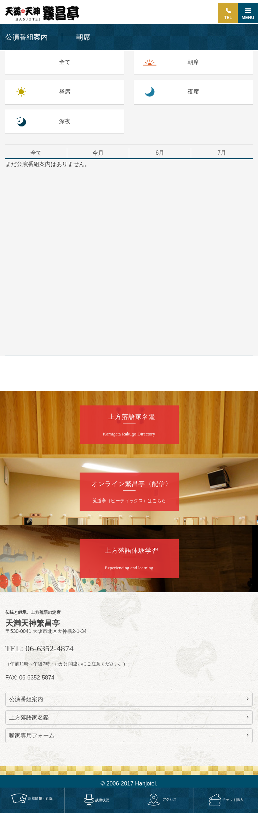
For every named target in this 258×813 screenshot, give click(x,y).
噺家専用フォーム (129, 735)
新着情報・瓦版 (32, 798)
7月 (222, 153)
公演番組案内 (129, 699)
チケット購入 (225, 800)
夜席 (193, 92)
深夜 (64, 121)
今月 (98, 153)
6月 (160, 153)
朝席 (193, 62)
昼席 (64, 92)
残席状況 (96, 800)
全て (64, 62)
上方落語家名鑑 (129, 717)
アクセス (161, 799)
